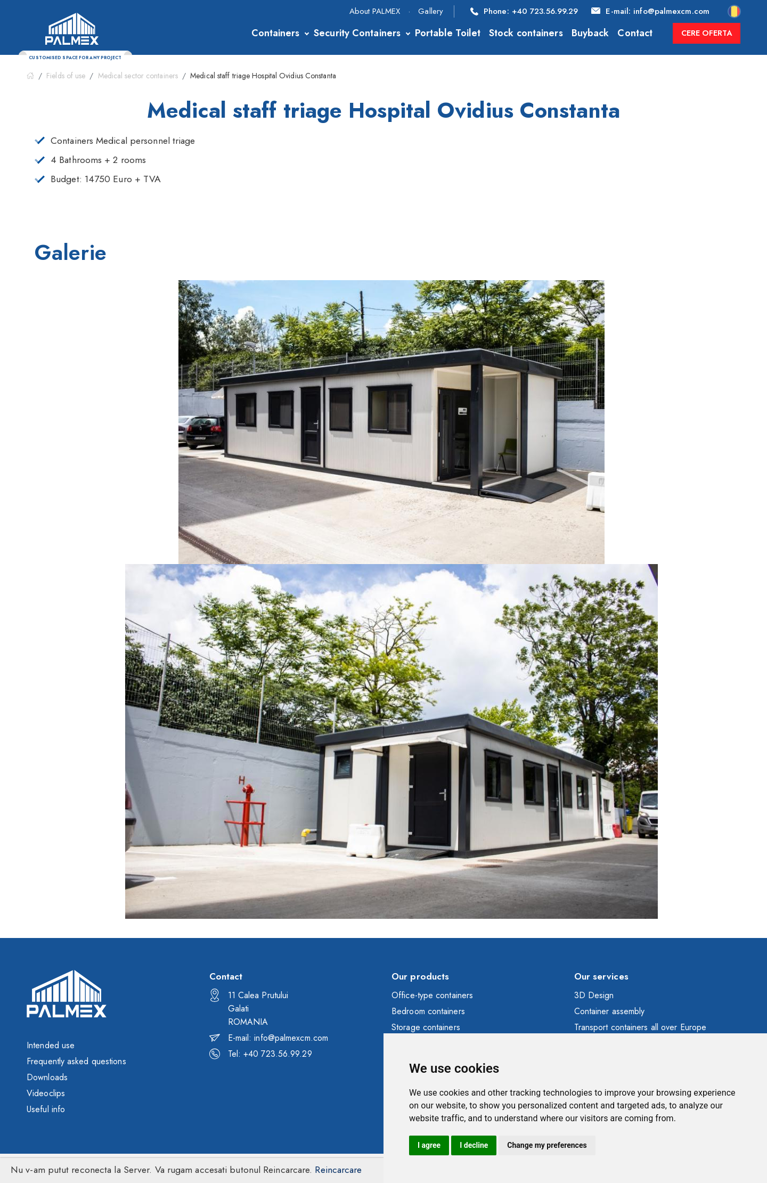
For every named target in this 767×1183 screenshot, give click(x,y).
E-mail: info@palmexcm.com (269, 1038)
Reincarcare (338, 1170)
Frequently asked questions (76, 1061)
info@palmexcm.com (650, 11)
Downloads (47, 1077)
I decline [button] (474, 1145)
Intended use (51, 1045)
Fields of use (65, 75)
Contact (631, 33)
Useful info (46, 1109)
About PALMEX (374, 11)
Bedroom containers (428, 1011)
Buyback (586, 33)
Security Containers (353, 33)
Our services (601, 976)
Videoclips (46, 1093)
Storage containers (425, 1027)
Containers (271, 33)
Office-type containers (432, 995)
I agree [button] (429, 1145)
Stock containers (522, 33)
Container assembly (609, 1011)
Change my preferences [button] (546, 1145)
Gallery (430, 11)
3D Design (594, 995)
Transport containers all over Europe (640, 1027)
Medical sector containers (138, 75)
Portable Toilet (444, 33)
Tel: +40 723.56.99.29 (260, 1053)
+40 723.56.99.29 (524, 11)
